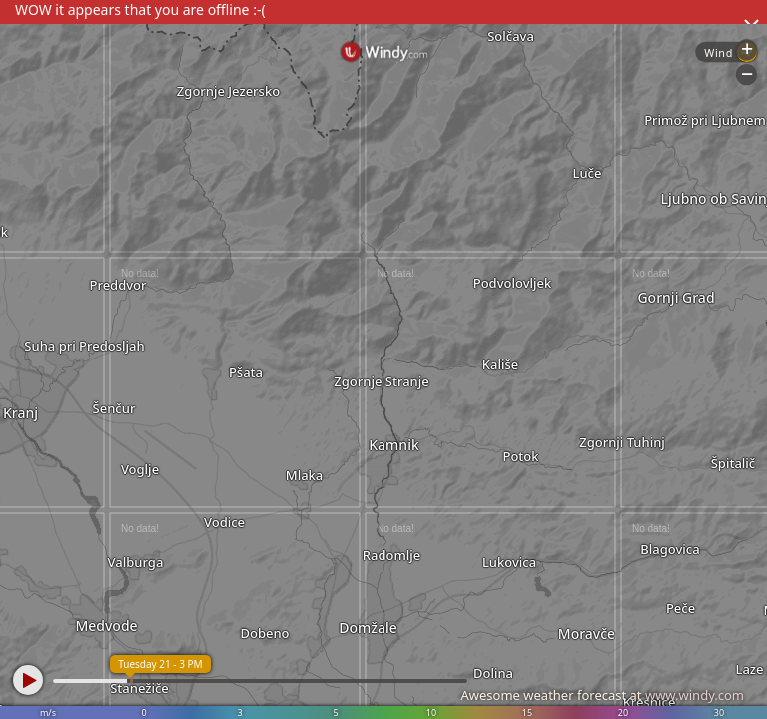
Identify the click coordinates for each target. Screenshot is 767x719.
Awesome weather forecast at (602, 695)
